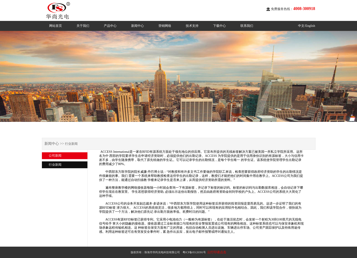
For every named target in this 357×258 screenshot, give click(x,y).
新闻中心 (137, 26)
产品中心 (110, 26)
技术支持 (192, 26)
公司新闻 (55, 155)
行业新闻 (55, 164)
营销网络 (164, 26)
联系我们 (246, 26)
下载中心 (219, 26)
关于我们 (82, 26)
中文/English (306, 26)
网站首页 (55, 26)
